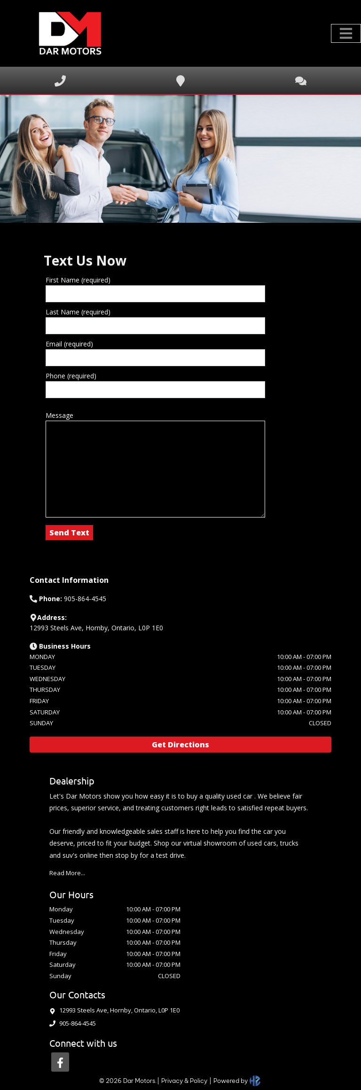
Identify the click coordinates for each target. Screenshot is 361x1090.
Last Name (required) (78, 311)
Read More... (67, 873)
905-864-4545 (77, 1023)
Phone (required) (71, 375)
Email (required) (69, 343)
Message (59, 415)
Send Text (69, 532)
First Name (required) (78, 279)
